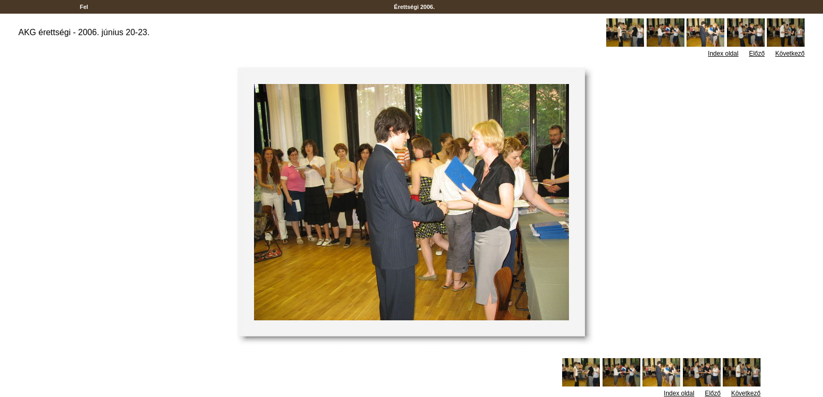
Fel (84, 7)
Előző (757, 53)
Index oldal (723, 53)
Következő (790, 53)
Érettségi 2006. (414, 7)
